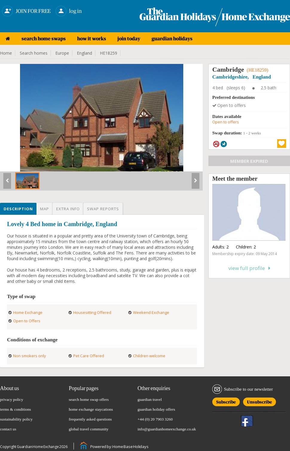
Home (6, 53)
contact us (8, 429)
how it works (91, 39)
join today (128, 39)
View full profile (249, 268)
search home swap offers (89, 399)
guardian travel (150, 399)
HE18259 (108, 53)
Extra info (68, 208)
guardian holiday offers (156, 409)
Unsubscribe (259, 401)
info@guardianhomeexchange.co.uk (167, 429)
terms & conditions (15, 409)
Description (18, 208)
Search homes (34, 53)
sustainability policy (16, 419)
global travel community (89, 429)
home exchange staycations (91, 409)
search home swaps (44, 39)
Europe (62, 53)
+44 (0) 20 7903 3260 (155, 419)
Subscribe (226, 401)
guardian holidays (172, 39)
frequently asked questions (90, 419)
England (84, 53)
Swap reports (103, 208)
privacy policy (11, 399)
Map (44, 208)
